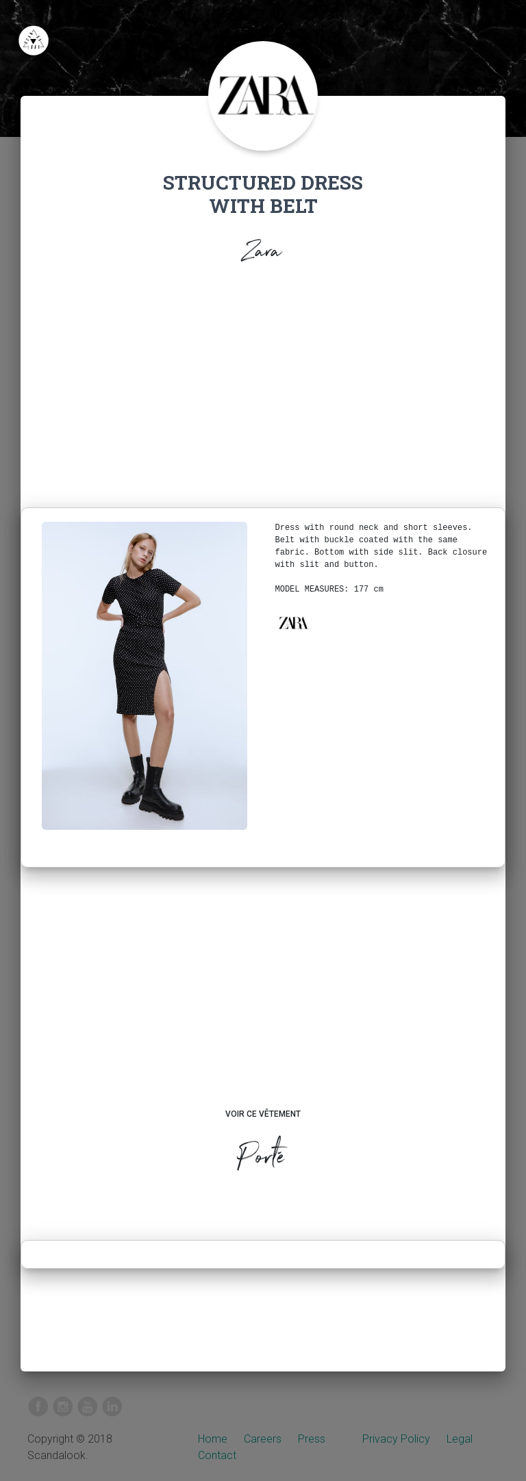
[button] (293, 623)
